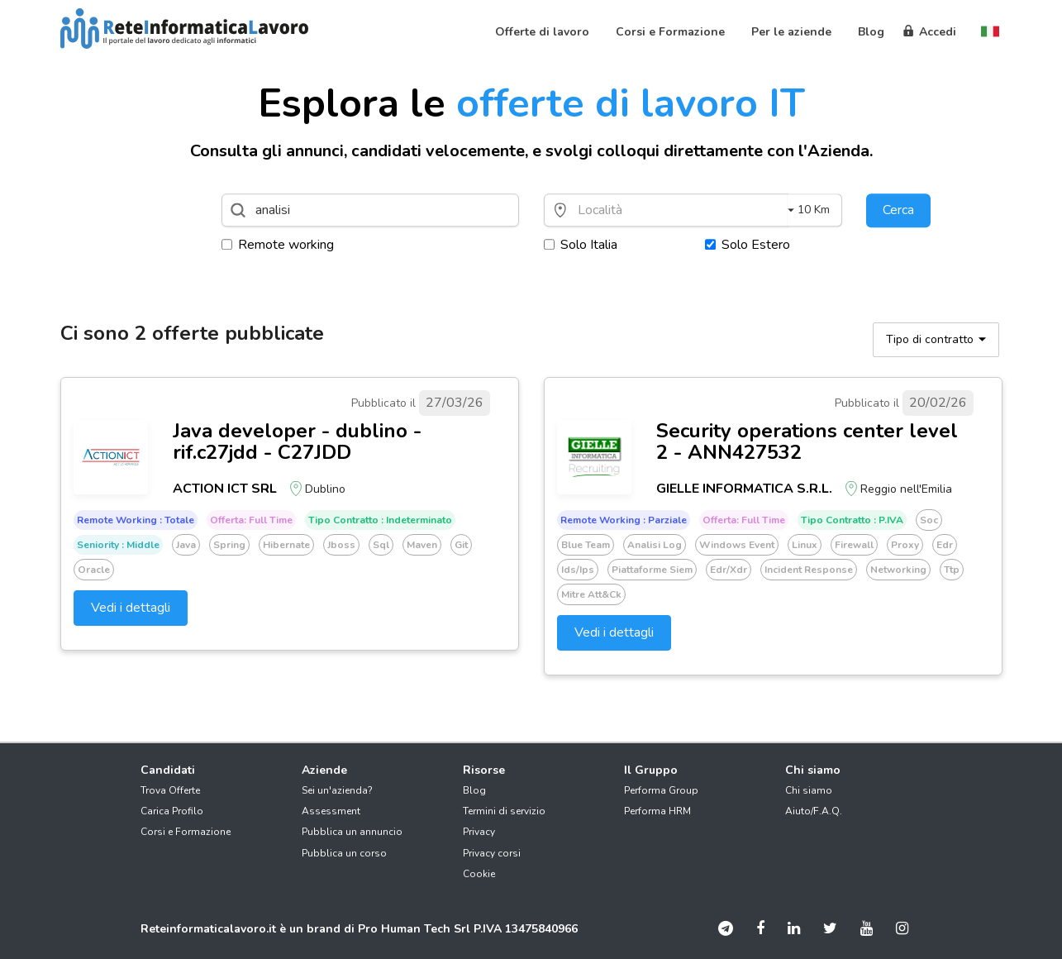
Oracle (94, 569)
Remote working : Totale (135, 520)
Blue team (585, 544)
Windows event (736, 544)
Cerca (898, 210)
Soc (929, 520)
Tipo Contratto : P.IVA (852, 520)
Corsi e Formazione (185, 831)
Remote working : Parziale (623, 520)
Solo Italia (580, 245)
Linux (804, 544)
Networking (898, 569)
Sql (381, 544)
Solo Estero (747, 245)
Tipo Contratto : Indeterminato (380, 520)
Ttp (952, 569)
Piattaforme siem (652, 569)
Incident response (808, 569)
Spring (229, 544)
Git (461, 544)
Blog (474, 790)
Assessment (331, 811)
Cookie (479, 873)
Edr (944, 544)
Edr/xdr (728, 569)
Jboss (341, 544)
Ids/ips (577, 569)
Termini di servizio (504, 811)
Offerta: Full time (251, 520)
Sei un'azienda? (337, 790)
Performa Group (661, 790)
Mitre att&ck (591, 594)
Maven (422, 544)
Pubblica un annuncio (352, 831)
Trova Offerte (170, 790)
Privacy (479, 831)
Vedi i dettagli (130, 608)
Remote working (277, 245)
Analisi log (654, 544)
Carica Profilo (171, 811)
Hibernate (286, 544)
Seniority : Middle (118, 544)
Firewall (854, 544)
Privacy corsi (492, 853)
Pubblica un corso (344, 853)
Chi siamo (808, 790)
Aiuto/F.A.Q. (813, 811)
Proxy (905, 544)
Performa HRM (657, 811)
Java (186, 544)
